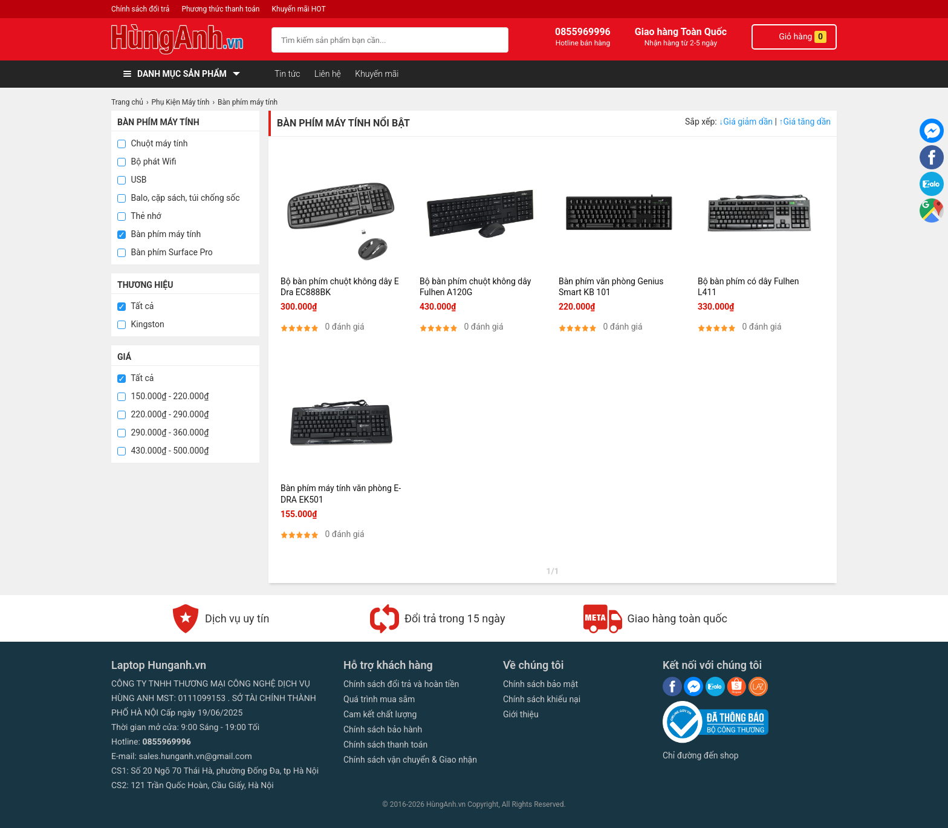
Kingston (140, 324)
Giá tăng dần (805, 121)
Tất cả (135, 306)
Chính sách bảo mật (540, 684)
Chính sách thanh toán (385, 744)
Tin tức (287, 74)
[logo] (185, 39)
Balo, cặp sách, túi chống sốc (178, 198)
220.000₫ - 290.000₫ (163, 414)
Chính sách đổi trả (140, 9)
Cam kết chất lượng (380, 714)
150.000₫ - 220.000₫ (163, 396)
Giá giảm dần (746, 121)
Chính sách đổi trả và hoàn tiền (401, 684)
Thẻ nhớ (139, 216)
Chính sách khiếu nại (541, 699)
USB (132, 179)
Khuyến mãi (376, 74)
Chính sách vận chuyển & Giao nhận (410, 759)
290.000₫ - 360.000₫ (163, 432)
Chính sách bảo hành (382, 729)
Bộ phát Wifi (146, 161)
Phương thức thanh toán (220, 9)
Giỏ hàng (794, 37)
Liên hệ (327, 74)
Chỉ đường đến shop (701, 755)
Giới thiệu (521, 714)
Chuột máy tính (152, 143)
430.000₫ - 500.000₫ (163, 450)
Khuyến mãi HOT (299, 9)
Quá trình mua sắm (379, 699)
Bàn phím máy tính (159, 234)
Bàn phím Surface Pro (165, 252)
